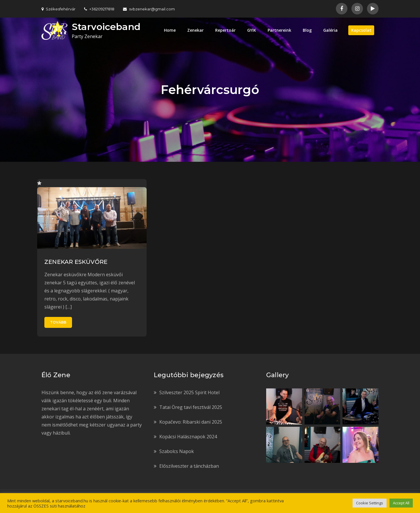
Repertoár (225, 30)
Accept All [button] (401, 503)
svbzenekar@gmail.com (149, 9)
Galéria (330, 30)
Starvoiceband (106, 26)
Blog (307, 30)
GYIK (251, 30)
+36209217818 (99, 9)
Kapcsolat (361, 30)
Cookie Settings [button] (369, 503)
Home (170, 30)
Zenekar (195, 30)
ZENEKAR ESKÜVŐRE (75, 261)
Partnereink (279, 30)
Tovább (58, 322)
